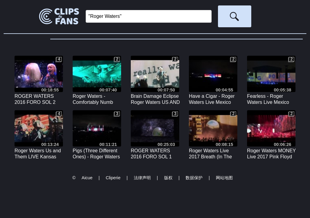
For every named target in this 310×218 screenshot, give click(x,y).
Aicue (87, 177)
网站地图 (224, 177)
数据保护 (194, 177)
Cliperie (113, 177)
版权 (168, 177)
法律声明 (142, 177)
